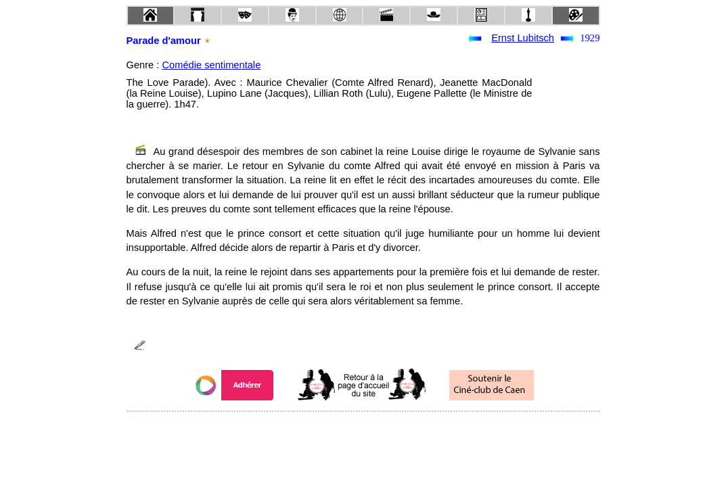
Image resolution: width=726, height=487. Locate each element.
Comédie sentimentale (211, 65)
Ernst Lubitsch (522, 37)
